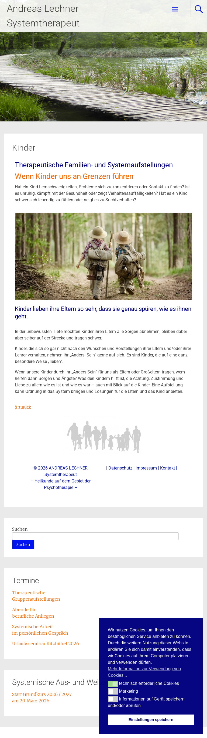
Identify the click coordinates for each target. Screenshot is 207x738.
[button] (113, 684)
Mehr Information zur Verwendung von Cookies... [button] (144, 672)
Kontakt (167, 468)
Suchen (20, 529)
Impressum (146, 468)
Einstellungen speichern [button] (151, 719)
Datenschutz (120, 468)
